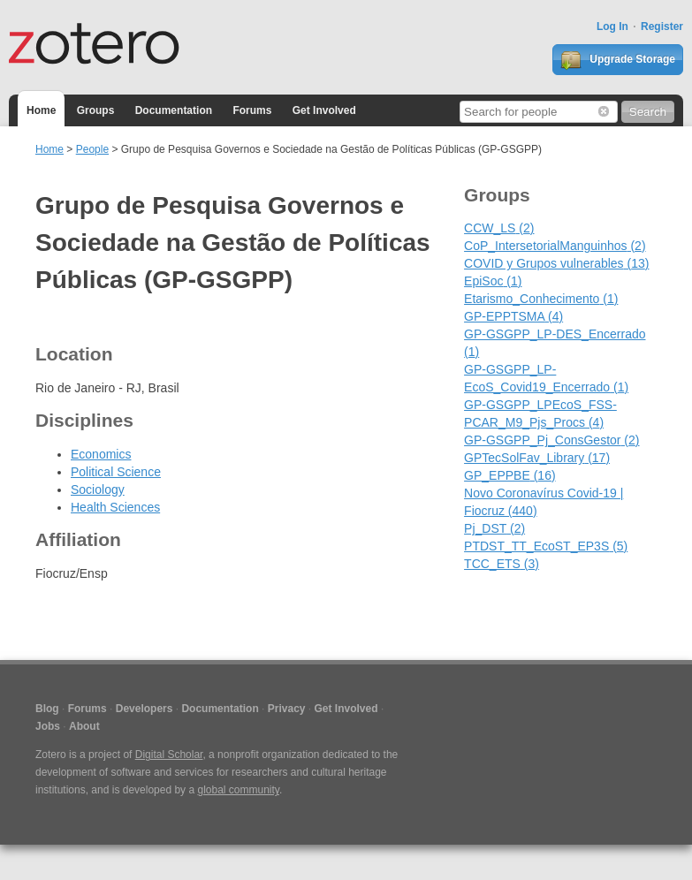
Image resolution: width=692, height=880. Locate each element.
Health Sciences (115, 507)
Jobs (47, 726)
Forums (251, 110)
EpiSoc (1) (492, 281)
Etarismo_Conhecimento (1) (541, 299)
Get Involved (324, 110)
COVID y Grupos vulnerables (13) (556, 263)
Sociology (98, 489)
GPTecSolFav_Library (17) (537, 458)
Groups (96, 110)
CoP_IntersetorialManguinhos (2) (554, 246)
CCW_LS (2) (499, 228)
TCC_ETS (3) (501, 564)
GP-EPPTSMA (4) (513, 316)
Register (662, 26)
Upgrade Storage (617, 60)
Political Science (116, 472)
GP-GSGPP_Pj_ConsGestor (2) (551, 440)
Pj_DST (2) (494, 528)
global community (237, 790)
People (92, 149)
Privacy (287, 708)
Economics (101, 454)
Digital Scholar (169, 754)
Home (41, 110)
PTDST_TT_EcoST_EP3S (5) (545, 546)
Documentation (173, 110)
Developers (144, 708)
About (84, 726)
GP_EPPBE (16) (510, 475)
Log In (612, 26)
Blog (47, 708)
